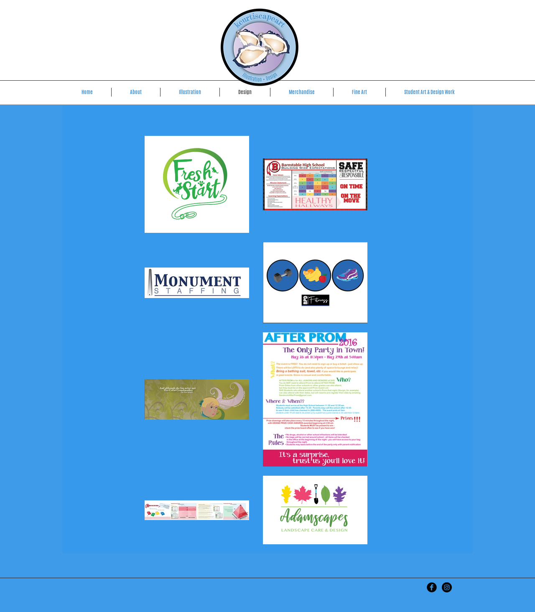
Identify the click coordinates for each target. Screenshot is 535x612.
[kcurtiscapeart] (447, 587)
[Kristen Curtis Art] (432, 587)
